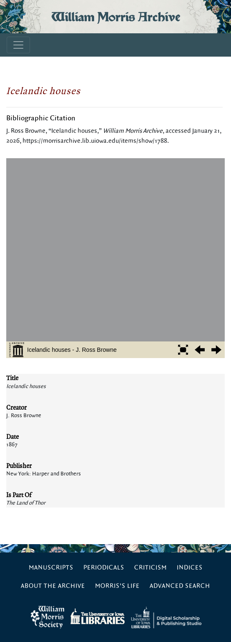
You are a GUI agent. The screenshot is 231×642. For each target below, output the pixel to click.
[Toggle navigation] (18, 45)
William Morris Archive (115, 17)
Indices (190, 568)
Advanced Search (180, 586)
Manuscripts (51, 568)
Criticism (150, 568)
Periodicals (103, 568)
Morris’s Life (117, 586)
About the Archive (53, 586)
